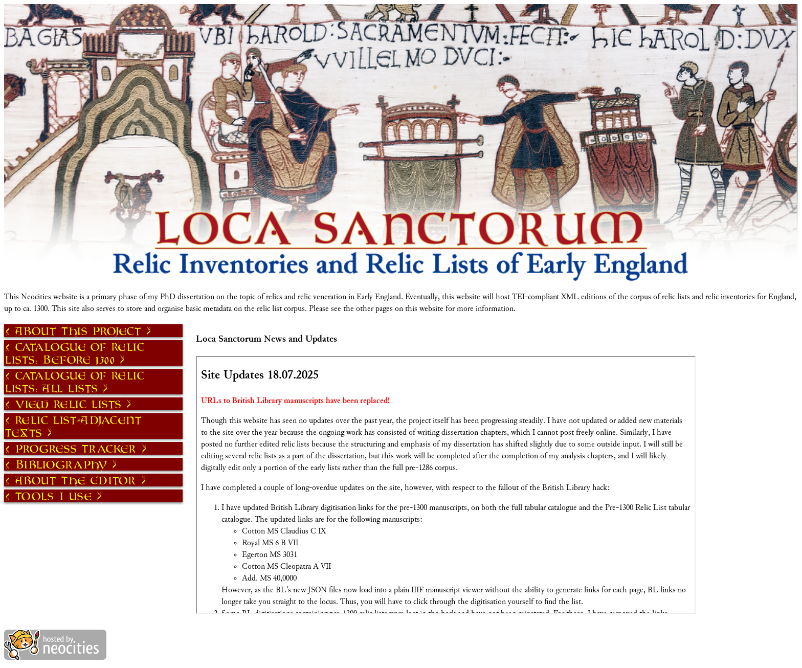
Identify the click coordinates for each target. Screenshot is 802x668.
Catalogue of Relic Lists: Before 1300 (75, 353)
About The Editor (76, 480)
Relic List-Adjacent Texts (73, 426)
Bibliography (61, 464)
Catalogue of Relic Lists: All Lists (75, 381)
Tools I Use (53, 496)
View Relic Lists (68, 404)
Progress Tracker (76, 448)
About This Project (78, 331)
